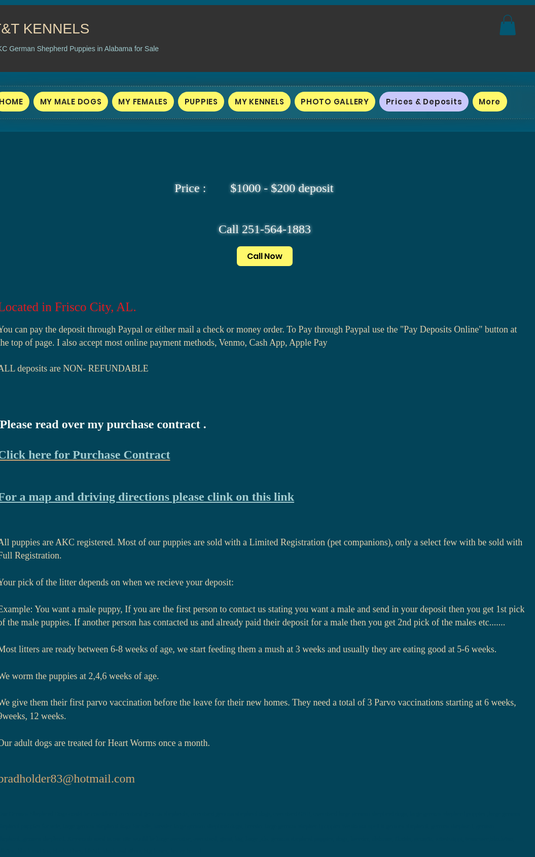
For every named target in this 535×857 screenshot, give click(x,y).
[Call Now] (265, 256)
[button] (507, 25)
